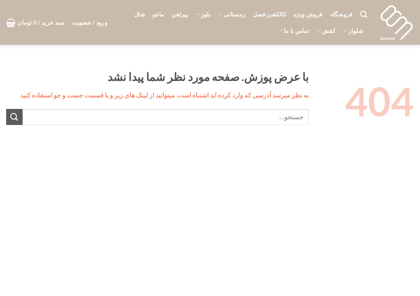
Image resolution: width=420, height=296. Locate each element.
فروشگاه (341, 14)
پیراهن (179, 14)
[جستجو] (363, 14)
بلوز (203, 14)
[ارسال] (14, 117)
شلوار (353, 31)
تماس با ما (293, 31)
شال (139, 14)
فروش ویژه (308, 14)
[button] (89, 22)
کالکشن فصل (269, 14)
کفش (326, 31)
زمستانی (232, 14)
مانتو (158, 14)
